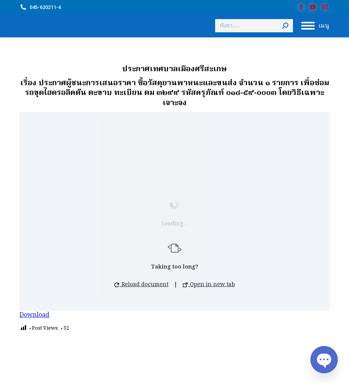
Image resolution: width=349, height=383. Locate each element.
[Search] (254, 25)
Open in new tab (209, 284)
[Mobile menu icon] (315, 25)
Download (34, 315)
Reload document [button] (141, 284)
